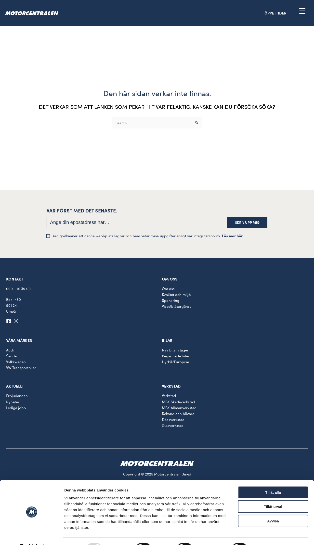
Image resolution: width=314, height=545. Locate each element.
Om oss (168, 289)
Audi (10, 350)
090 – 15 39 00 (18, 289)
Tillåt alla (273, 480)
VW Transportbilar (21, 368)
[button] (284, 13)
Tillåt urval (273, 495)
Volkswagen (16, 362)
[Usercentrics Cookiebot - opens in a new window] (31, 535)
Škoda (11, 356)
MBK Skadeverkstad (178, 402)
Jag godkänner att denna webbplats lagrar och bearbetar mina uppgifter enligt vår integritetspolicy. (146, 236)
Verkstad (169, 396)
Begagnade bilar (175, 356)
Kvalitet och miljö (176, 295)
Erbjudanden (17, 396)
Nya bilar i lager (175, 350)
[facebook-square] (9, 321)
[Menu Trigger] (302, 10)
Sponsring (170, 301)
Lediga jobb (16, 408)
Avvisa (273, 509)
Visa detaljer (266, 535)
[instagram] (16, 321)
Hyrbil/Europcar (175, 362)
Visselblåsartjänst (176, 306)
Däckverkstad (173, 420)
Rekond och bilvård (178, 414)
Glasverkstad (172, 426)
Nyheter (12, 402)
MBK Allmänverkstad (179, 408)
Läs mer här (232, 236)
